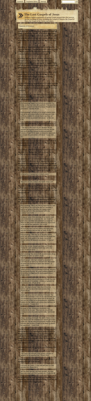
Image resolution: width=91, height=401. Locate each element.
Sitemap (43, 1)
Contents (20, 1)
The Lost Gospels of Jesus (41, 14)
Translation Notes (32, 1)
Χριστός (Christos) (26, 26)
